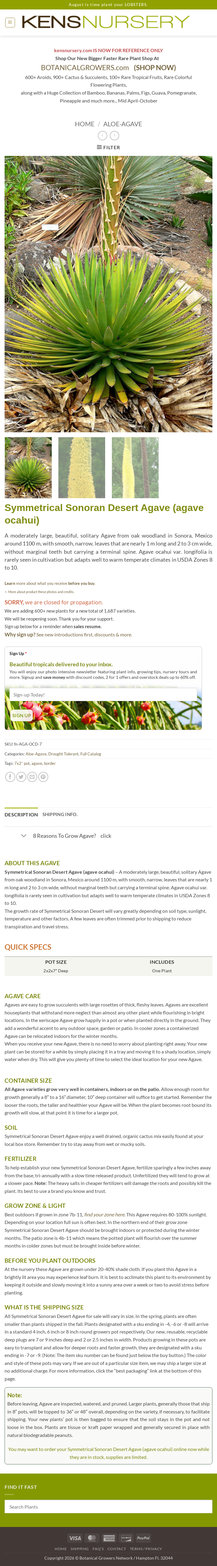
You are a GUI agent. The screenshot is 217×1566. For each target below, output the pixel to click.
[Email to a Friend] (32, 777)
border (50, 763)
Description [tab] (21, 814)
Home (84, 124)
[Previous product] (114, 135)
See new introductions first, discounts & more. (84, 634)
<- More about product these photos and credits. (39, 592)
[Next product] (102, 135)
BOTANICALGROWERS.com (108, 67)
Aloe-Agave (122, 124)
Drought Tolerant (63, 753)
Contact (117, 1548)
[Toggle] (24, 836)
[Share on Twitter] (21, 777)
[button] (10, 22)
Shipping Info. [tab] (60, 814)
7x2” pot (22, 763)
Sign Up (18, 653)
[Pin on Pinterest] (43, 777)
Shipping (80, 1548)
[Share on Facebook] (10, 777)
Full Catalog (90, 753)
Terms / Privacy (146, 1548)
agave (36, 763)
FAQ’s (98, 1548)
